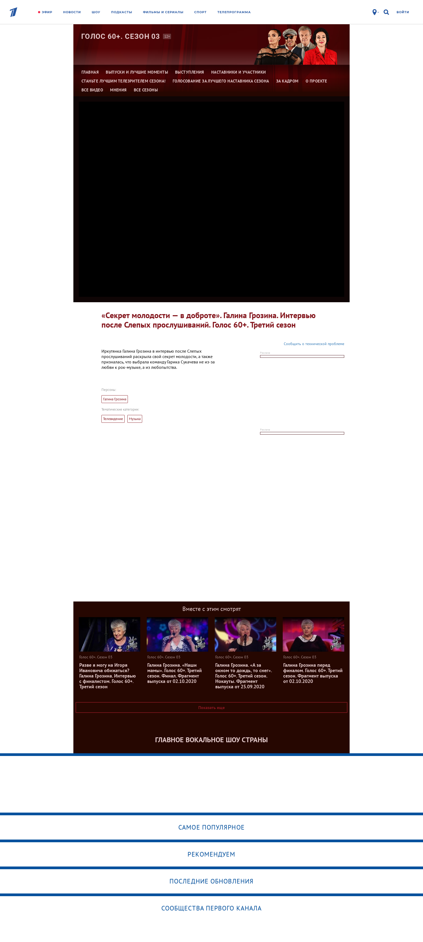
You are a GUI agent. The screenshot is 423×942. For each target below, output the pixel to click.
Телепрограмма (234, 12)
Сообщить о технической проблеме (314, 343)
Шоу (96, 12)
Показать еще (211, 707)
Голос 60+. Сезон (120, 36)
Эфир (47, 12)
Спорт (200, 12)
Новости (72, 12)
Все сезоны (146, 89)
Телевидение (113, 419)
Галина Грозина (114, 399)
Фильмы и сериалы (163, 12)
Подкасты (121, 12)
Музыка (135, 419)
